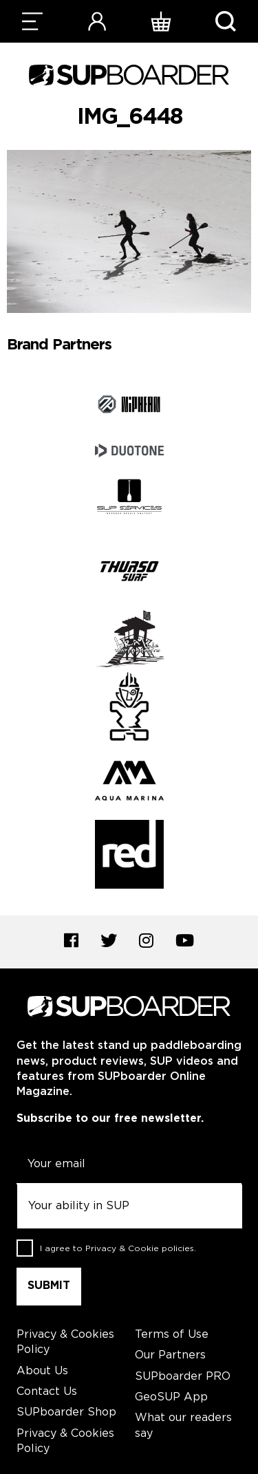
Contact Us (47, 1392)
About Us (42, 1371)
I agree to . (118, 1249)
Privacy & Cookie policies (139, 1249)
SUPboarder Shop (66, 1412)
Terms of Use (171, 1335)
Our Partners (170, 1355)
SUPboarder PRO (182, 1377)
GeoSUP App (171, 1397)
